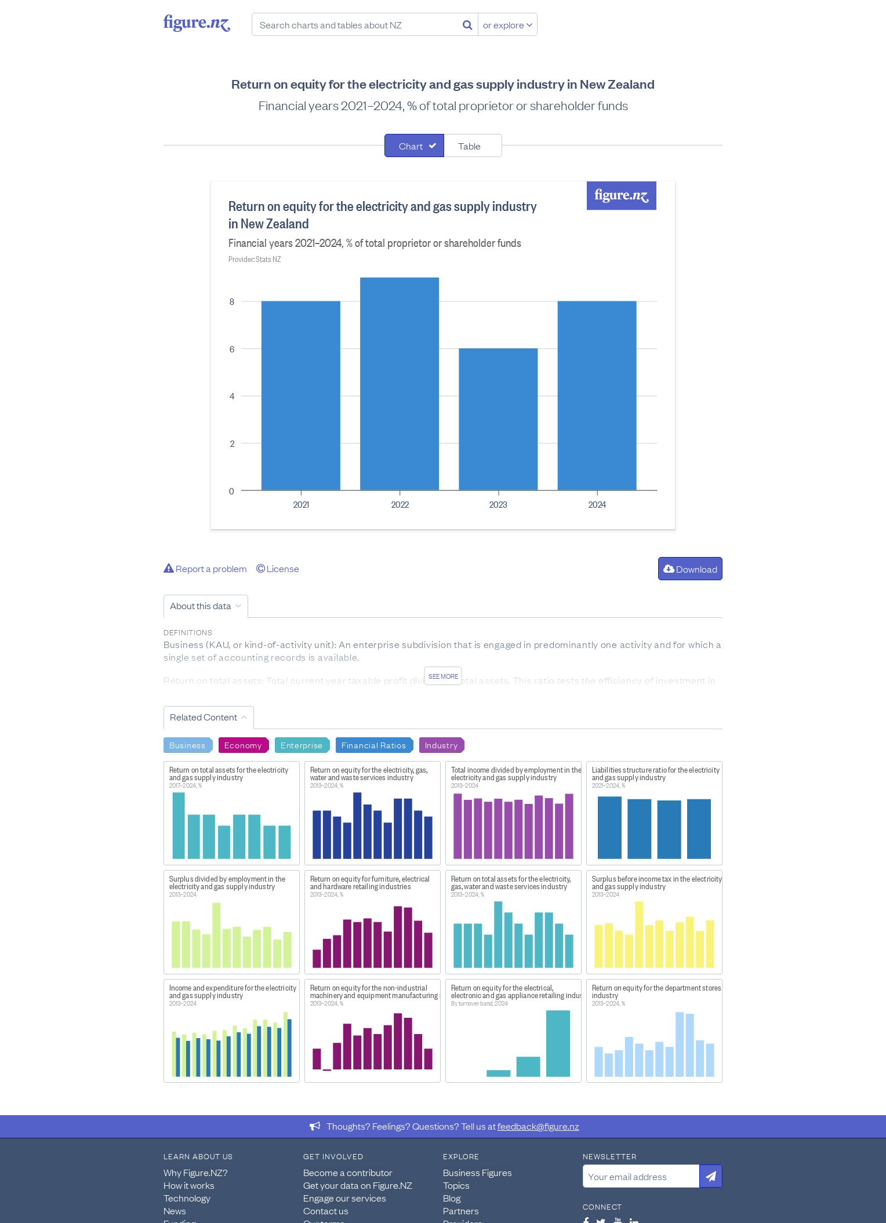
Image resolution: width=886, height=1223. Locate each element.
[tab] (414, 145)
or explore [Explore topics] (508, 24)
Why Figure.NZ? (196, 1172)
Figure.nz (197, 23)
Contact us (325, 1210)
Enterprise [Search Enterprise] (302, 744)
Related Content (203, 716)
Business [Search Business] (187, 744)
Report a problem (205, 568)
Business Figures (477, 1172)
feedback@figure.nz (538, 1125)
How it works (189, 1184)
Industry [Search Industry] (441, 744)
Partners (461, 1210)
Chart (411, 145)
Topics (456, 1184)
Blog (451, 1197)
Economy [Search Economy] (243, 744)
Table (469, 145)
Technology (187, 1197)
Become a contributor (348, 1172)
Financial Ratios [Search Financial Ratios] (374, 744)
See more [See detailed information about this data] (443, 676)
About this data (200, 605)
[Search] (467, 24)
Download (690, 568)
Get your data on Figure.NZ (357, 1184)
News (175, 1210)
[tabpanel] (443, 355)
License (277, 568)
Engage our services (344, 1197)
